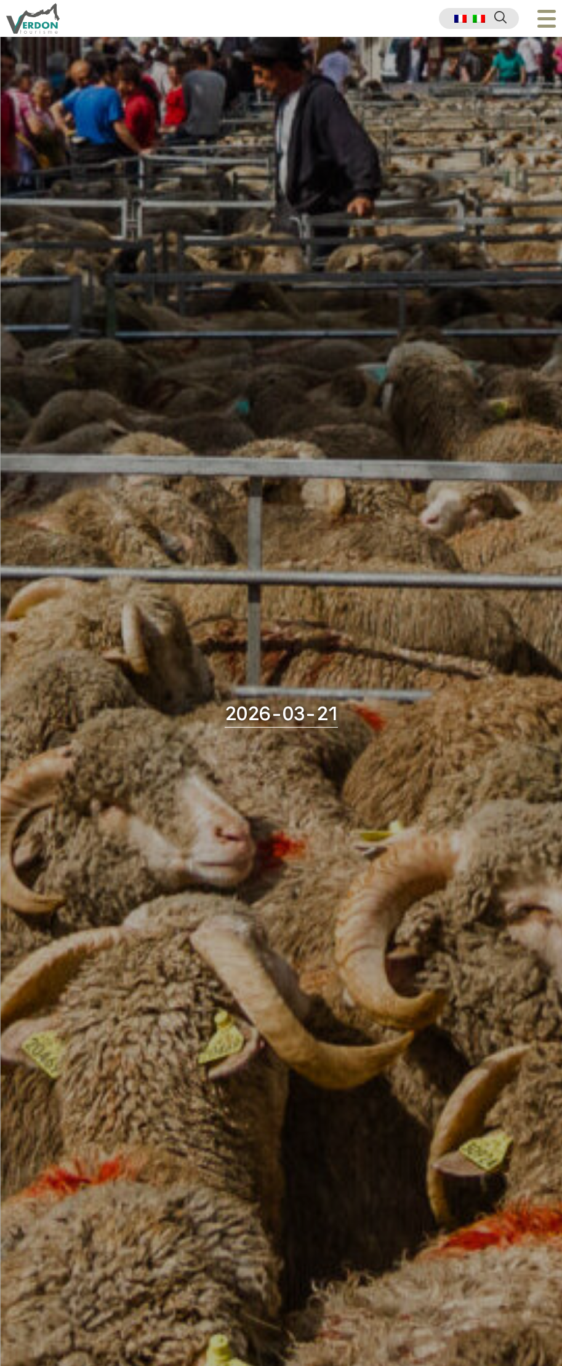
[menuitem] (460, 18)
